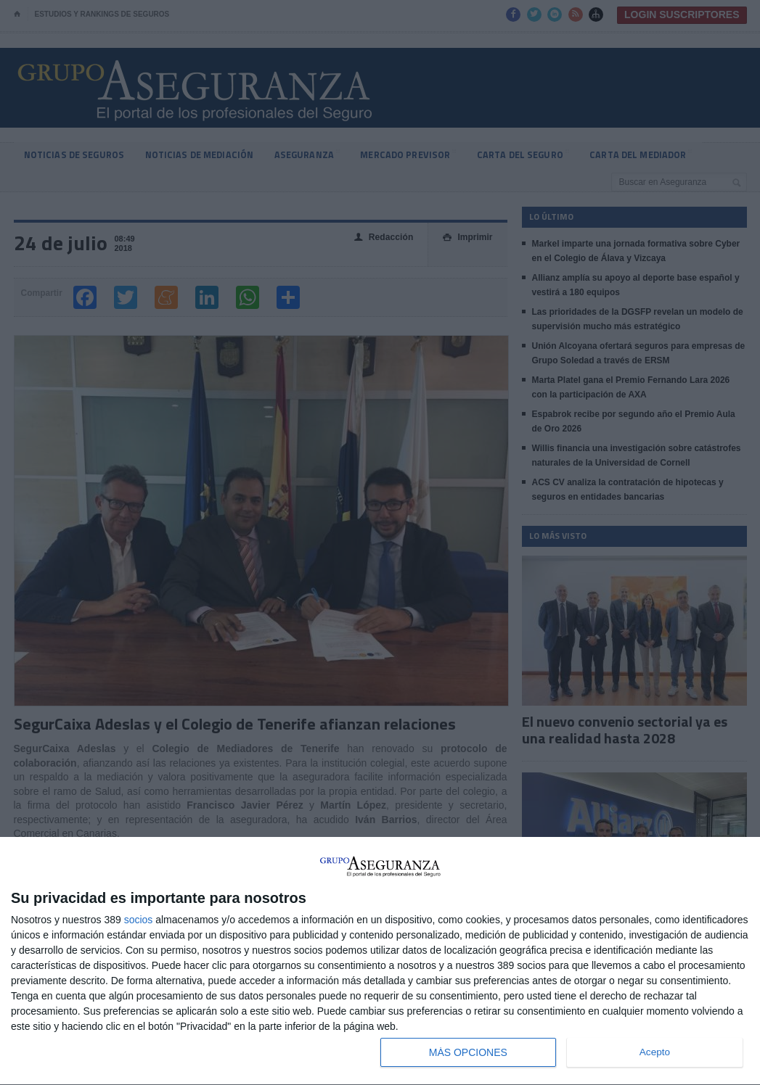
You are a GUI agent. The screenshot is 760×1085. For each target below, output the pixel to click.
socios (138, 920)
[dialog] (380, 961)
